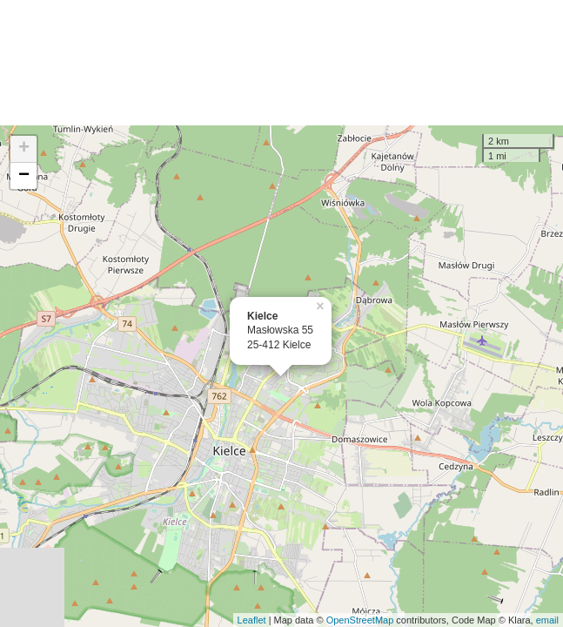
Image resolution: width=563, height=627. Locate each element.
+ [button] (24, 149)
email (547, 620)
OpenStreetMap (360, 620)
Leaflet (252, 620)
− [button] (24, 176)
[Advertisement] (281, 62)
